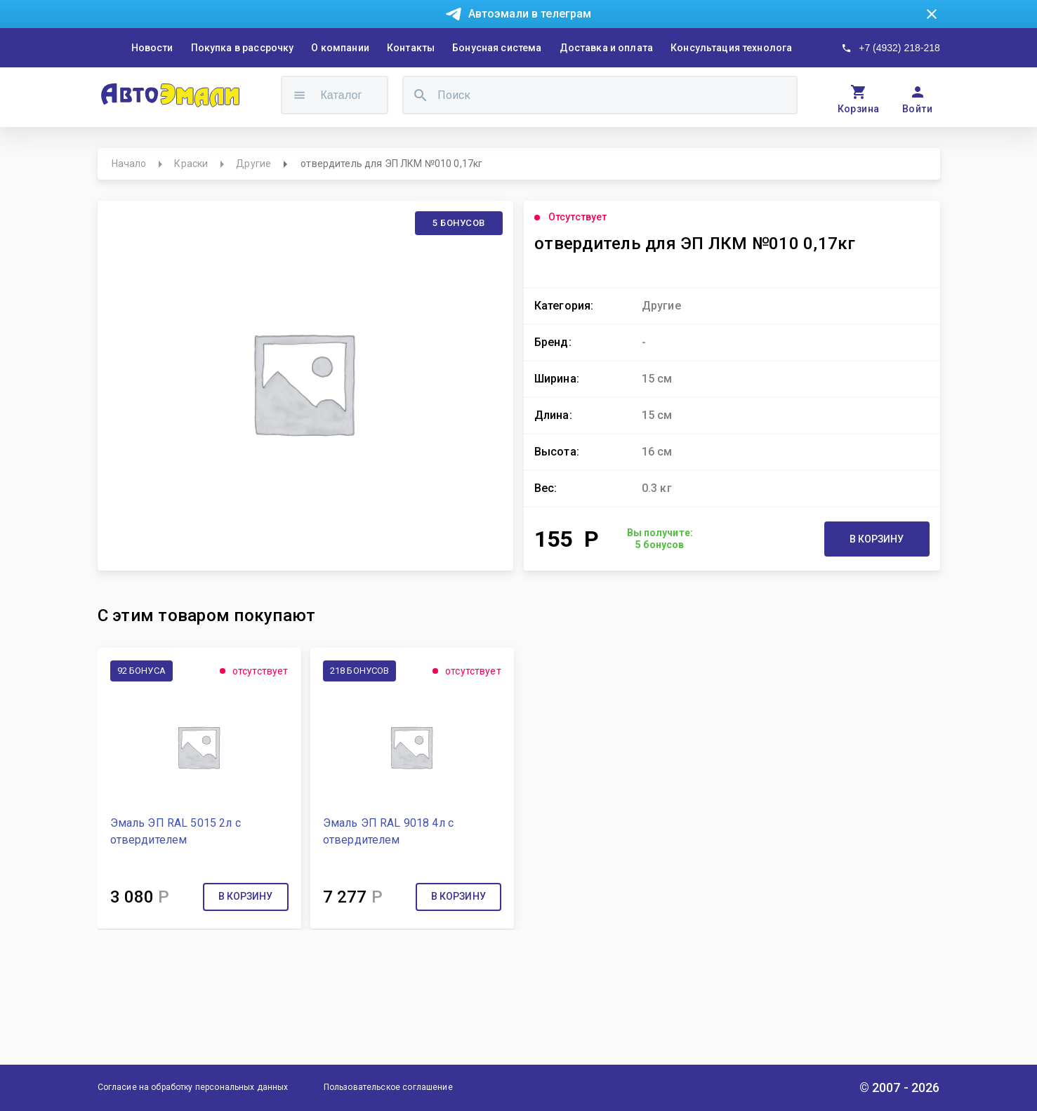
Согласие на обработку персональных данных (193, 1087)
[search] (420, 95)
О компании (340, 47)
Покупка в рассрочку (242, 47)
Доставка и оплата (607, 47)
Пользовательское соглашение (388, 1087)
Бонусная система (496, 47)
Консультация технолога (731, 47)
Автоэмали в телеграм (530, 13)
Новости (152, 47)
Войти (917, 108)
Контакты (411, 47)
